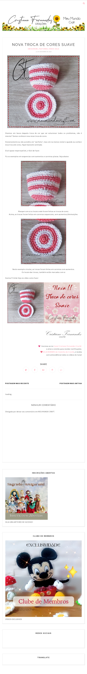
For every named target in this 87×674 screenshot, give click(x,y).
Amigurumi (33, 49)
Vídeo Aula (54, 49)
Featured (43, 49)
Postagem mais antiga (71, 383)
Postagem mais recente (17, 383)
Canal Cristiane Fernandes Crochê (67, 346)
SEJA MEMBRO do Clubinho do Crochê (58, 352)
